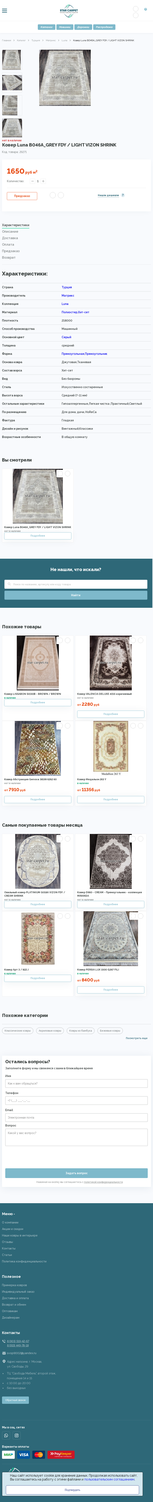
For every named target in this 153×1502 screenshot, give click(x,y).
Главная (6, 40)
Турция (36, 40)
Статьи (7, 1255)
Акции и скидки (12, 1229)
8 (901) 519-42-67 (18, 1341)
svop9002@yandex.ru (21, 1353)
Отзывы (7, 1242)
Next (12, 132)
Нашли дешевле (108, 195)
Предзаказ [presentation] (11, 251)
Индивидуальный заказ (18, 1291)
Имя (8, 1076)
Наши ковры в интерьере (20, 1235)
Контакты (9, 1248)
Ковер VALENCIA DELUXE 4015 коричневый (104, 694)
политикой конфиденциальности (103, 1182)
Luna (64, 40)
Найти (75, 595)
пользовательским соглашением (109, 1479)
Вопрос (10, 1125)
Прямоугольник (96, 353)
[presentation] (36, 1155)
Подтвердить (72, 1489)
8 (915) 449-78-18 (17, 1345)
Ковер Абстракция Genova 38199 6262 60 (30, 779)
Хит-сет (83, 312)
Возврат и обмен (14, 1304)
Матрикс (51, 40)
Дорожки (83, 27)
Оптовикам (10, 1311)
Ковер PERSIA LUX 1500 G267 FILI (98, 969)
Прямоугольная (73, 353)
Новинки (65, 27)
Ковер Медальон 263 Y (91, 779)
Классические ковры (18, 1030)
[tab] (76, 226)
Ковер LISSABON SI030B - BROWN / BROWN (32, 694)
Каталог (47, 27)
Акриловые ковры (50, 1030)
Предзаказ (22, 196)
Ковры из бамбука (80, 1030)
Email (9, 1110)
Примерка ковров (14, 1285)
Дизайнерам (10, 1317)
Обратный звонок (15, 1400)
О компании (10, 1222)
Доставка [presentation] (10, 238)
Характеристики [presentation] (15, 225)
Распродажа (104, 27)
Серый (66, 337)
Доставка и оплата (15, 1298)
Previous (12, 54)
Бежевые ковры (110, 1030)
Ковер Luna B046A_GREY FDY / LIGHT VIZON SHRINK (37, 527)
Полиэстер (69, 312)
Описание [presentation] (10, 231)
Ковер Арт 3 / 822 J (16, 969)
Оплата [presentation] (8, 244)
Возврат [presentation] (9, 257)
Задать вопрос (76, 1173)
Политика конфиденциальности (24, 1261)
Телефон (11, 1093)
